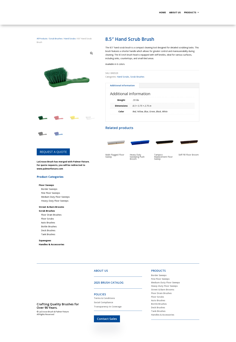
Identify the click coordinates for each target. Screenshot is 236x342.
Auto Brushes (48, 222)
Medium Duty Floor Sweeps (55, 196)
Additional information (122, 85)
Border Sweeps (49, 188)
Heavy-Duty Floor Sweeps (54, 200)
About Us (175, 12)
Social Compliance (103, 302)
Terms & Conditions (104, 298)
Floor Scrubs (47, 218)
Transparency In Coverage (107, 306)
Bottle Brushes (49, 226)
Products (190, 12)
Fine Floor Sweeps (50, 192)
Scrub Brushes (55, 38)
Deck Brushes (48, 230)
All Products (42, 38)
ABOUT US (101, 270)
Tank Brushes (48, 234)
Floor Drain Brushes (51, 214)
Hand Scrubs (70, 38)
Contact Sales (107, 319)
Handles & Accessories (162, 314)
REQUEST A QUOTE (53, 152)
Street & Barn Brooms (162, 289)
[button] (91, 53)
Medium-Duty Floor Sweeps (165, 282)
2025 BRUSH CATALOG (108, 282)
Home (162, 12)
